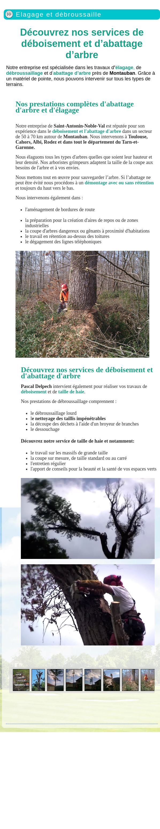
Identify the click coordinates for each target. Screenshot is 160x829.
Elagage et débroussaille (58, 14)
